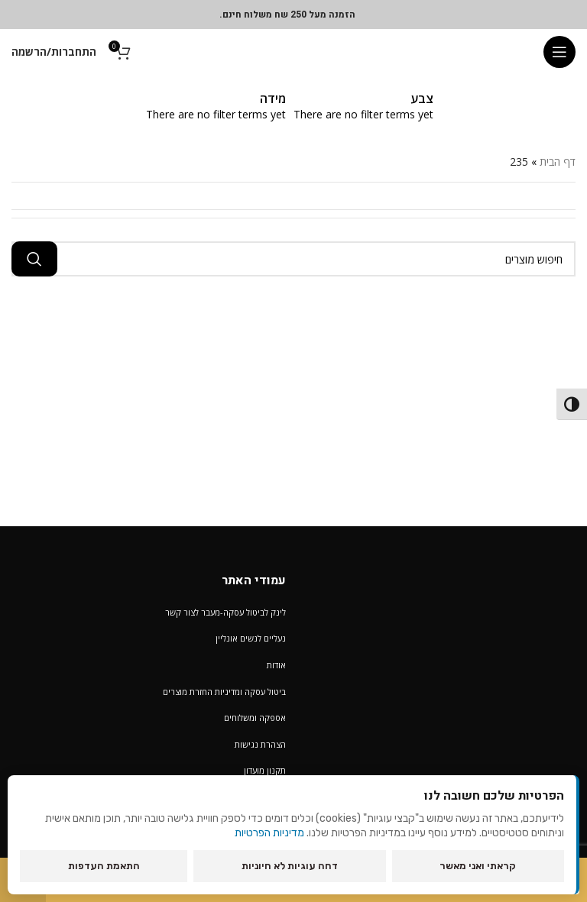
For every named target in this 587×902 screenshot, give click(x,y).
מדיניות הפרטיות (269, 832)
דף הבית (558, 161)
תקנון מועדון (265, 770)
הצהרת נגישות (260, 744)
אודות (276, 665)
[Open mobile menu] (559, 52)
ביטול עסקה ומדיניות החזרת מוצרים (224, 691)
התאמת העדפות (104, 865)
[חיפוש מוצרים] (293, 258)
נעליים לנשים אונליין (251, 638)
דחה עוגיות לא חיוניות (290, 865)
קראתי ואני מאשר (477, 865)
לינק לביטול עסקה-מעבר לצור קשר (225, 612)
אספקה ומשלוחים (255, 717)
